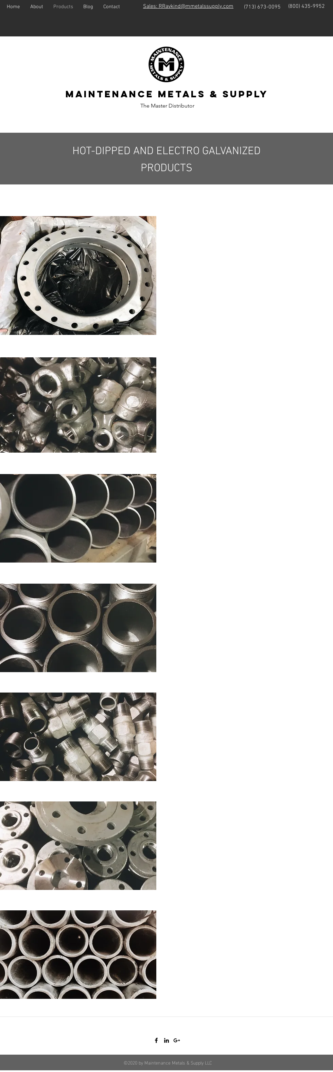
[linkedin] (166, 1040)
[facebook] (156, 1040)
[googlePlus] (176, 1040)
